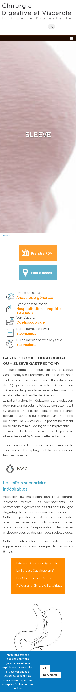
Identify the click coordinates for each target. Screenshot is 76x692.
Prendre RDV (41, 253)
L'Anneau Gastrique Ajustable (37, 563)
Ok (45, 669)
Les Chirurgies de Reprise (34, 578)
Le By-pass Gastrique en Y (35, 570)
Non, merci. (50, 675)
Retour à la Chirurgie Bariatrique (39, 585)
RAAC (22, 468)
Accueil (6, 236)
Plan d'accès (41, 273)
